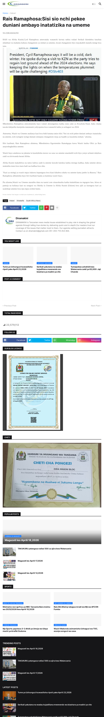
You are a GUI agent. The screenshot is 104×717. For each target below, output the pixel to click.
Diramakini (22, 218)
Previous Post (10, 305)
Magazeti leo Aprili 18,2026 (30, 648)
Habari (13, 13)
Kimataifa (20, 201)
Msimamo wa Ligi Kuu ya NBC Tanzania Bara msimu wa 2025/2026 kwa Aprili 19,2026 (26, 608)
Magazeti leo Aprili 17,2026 (30, 561)
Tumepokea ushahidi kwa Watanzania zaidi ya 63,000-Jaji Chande (86, 269)
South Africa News (33, 201)
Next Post (95, 305)
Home (5, 13)
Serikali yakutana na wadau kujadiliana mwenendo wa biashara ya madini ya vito (49, 269)
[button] (3, 4)
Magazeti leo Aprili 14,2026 (30, 573)
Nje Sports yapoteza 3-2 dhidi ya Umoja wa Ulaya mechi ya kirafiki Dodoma (25, 629)
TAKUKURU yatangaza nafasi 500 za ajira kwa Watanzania (44, 548)
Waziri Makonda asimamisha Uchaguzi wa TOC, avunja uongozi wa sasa (76, 629)
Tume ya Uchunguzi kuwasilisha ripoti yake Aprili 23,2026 (17, 268)
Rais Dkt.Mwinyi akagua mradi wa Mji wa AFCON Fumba (76, 608)
